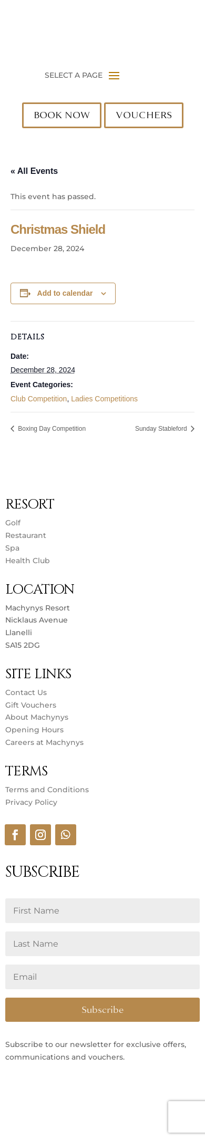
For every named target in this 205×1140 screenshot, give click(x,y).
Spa (12, 548)
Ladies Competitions (104, 399)
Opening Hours (34, 729)
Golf (12, 522)
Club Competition (39, 399)
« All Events (34, 171)
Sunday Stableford (162, 428)
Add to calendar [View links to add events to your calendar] (65, 293)
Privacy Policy (31, 802)
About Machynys (36, 717)
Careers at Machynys (45, 742)
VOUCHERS (144, 115)
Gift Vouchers (30, 705)
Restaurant (25, 535)
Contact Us (26, 692)
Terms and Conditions (47, 789)
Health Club (27, 560)
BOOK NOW (62, 115)
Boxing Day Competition (51, 428)
